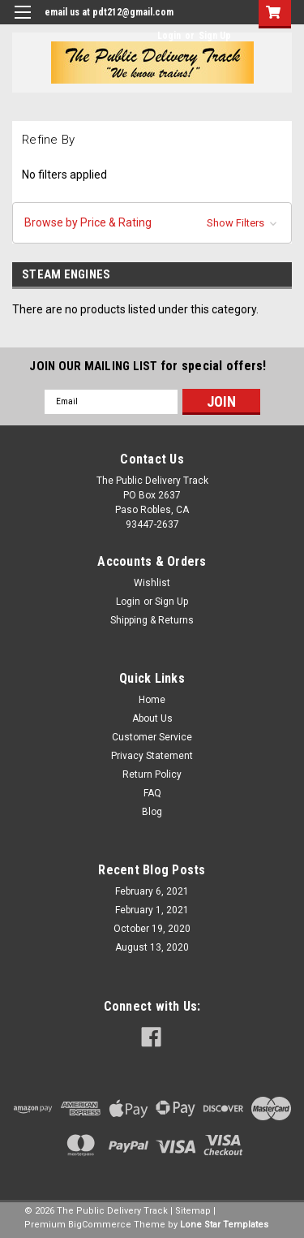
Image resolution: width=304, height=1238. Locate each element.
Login (169, 35)
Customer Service (152, 737)
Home (152, 699)
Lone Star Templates (224, 1224)
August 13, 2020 (152, 947)
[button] (152, 223)
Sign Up (215, 35)
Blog (152, 811)
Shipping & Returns (152, 620)
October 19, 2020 (152, 928)
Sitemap (193, 1211)
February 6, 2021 (152, 891)
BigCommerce (99, 1224)
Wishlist (152, 583)
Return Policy (152, 774)
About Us (152, 718)
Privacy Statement (152, 755)
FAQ (152, 793)
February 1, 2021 (152, 910)
